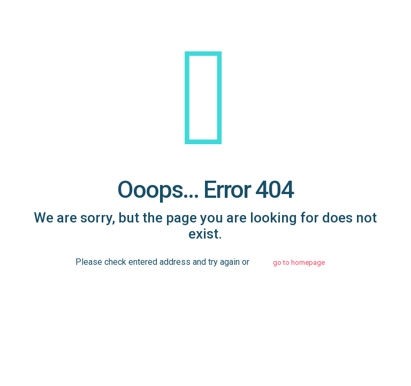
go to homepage (299, 262)
